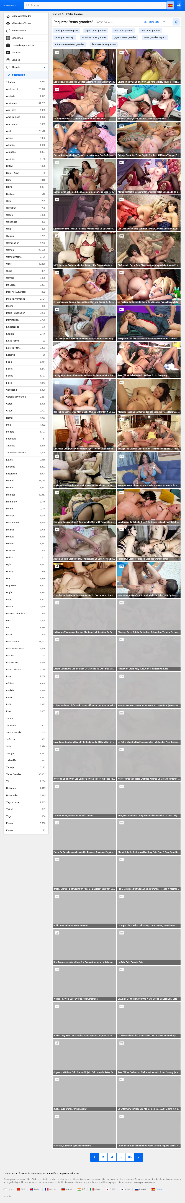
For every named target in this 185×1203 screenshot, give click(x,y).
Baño (25, 180)
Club (25, 229)
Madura (25, 480)
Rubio (25, 704)
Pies (25, 620)
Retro (25, 697)
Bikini (25, 187)
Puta (25, 676)
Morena (25, 543)
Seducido (25, 725)
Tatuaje (25, 767)
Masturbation (25, 522)
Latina (25, 459)
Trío (25, 781)
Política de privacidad (62, 1173)
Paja (25, 599)
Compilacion (25, 243)
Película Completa (25, 613)
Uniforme (25, 788)
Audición (25, 159)
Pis (25, 627)
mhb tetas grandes (123, 30)
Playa (25, 634)
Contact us (9, 1173)
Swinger (25, 753)
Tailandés (25, 760)
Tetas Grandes (25, 774)
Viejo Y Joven (25, 802)
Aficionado (25, 103)
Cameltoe (25, 208)
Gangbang (25, 389)
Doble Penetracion (25, 313)
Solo (25, 746)
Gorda (25, 403)
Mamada (25, 494)
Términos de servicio (28, 1173)
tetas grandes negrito (155, 37)
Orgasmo (25, 585)
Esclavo (25, 333)
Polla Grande (25, 641)
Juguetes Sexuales (25, 452)
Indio (25, 424)
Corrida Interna (25, 257)
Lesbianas (25, 473)
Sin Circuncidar (25, 732)
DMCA (44, 1173)
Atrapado (25, 152)
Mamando (25, 501)
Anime (25, 138)
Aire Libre (25, 110)
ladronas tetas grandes (104, 44)
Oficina (25, 571)
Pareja (25, 606)
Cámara (25, 278)
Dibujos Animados (25, 298)
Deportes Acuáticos (25, 292)
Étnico (25, 830)
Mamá (25, 508)
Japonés (25, 445)
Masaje (25, 515)
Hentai (25, 417)
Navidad (25, 550)
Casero (25, 215)
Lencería (25, 466)
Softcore (25, 739)
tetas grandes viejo (64, 37)
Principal (56, 14)
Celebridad (25, 222)
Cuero (25, 271)
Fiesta (25, 368)
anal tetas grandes (150, 30)
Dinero (25, 306)
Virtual (25, 809)
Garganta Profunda (25, 396)
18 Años (25, 82)
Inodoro (25, 431)
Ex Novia (25, 355)
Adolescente (25, 89)
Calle (25, 201)
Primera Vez (25, 662)
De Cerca (25, 285)
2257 (78, 1173)
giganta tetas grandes (125, 37)
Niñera (25, 557)
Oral (25, 578)
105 (130, 1157)
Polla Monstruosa (25, 648)
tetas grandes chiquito (66, 30)
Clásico (25, 236)
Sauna (25, 718)
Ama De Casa (25, 117)
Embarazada (25, 326)
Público (25, 683)
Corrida (25, 250)
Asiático (25, 145)
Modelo (25, 536)
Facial (25, 361)
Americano (25, 124)
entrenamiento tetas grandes (69, 44)
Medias (25, 529)
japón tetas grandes (96, 30)
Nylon (25, 564)
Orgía (25, 592)
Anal (25, 131)
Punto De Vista (25, 669)
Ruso (25, 711)
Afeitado (25, 96)
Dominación (25, 320)
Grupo (25, 410)
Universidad (25, 795)
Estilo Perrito (25, 340)
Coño (25, 264)
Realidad (25, 690)
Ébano (25, 823)
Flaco (25, 383)
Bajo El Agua (25, 173)
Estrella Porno (25, 348)
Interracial (25, 438)
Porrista (25, 655)
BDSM (25, 166)
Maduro (25, 487)
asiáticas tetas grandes (94, 37)
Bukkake (25, 194)
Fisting (25, 375)
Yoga (25, 816)
